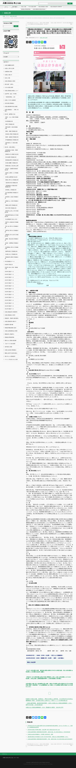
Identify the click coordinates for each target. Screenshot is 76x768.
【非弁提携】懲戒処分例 (10, 157)
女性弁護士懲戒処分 (9, 103)
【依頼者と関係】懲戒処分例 (11, 134)
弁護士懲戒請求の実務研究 (11, 312)
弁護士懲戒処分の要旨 (10, 81)
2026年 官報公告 (9, 264)
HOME (4, 16)
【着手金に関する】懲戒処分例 (11, 231)
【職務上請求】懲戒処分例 (11, 205)
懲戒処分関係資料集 (9, 337)
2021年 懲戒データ (9, 283)
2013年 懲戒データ (9, 306)
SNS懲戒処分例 (9, 121)
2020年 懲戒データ (9, 285)
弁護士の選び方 (8, 74)
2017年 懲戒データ (9, 294)
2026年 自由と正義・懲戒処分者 (11, 268)
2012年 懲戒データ (9, 308)
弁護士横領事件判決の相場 (11, 106)
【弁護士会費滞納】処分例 (11, 177)
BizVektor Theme (38, 764)
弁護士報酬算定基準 (9, 65)
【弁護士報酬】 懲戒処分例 (11, 162)
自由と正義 (7, 78)
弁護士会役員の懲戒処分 (10, 350)
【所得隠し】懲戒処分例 (10, 189)
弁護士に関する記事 (13, 16)
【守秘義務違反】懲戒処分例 (11, 139)
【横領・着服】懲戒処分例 (11, 131)
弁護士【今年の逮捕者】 (10, 100)
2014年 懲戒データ (9, 303)
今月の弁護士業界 (9, 87)
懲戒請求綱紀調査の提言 (10, 327)
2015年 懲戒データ (9, 300)
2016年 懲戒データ (9, 297)
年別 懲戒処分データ (9, 261)
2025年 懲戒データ (9, 271)
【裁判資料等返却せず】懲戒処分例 (11, 215)
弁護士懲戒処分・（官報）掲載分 (11, 110)
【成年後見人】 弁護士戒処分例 (11, 143)
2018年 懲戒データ (9, 291)
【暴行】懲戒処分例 (9, 124)
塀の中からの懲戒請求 (10, 356)
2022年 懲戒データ (9, 280)
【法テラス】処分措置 (10, 343)
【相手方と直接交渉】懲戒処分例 (11, 223)
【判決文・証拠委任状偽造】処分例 (11, 169)
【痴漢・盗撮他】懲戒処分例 (11, 137)
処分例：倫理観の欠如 (10, 114)
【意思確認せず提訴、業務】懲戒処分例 (11, 150)
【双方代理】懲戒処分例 (10, 208)
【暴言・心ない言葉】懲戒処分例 (11, 118)
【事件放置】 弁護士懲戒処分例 (11, 127)
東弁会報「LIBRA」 (9, 84)
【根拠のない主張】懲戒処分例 (11, 201)
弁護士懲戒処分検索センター (11, 90)
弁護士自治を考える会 (12, 3)
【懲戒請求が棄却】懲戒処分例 (11, 257)
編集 (42, 672)
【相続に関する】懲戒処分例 (11, 179)
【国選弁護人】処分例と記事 (11, 165)
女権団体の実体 (8, 71)
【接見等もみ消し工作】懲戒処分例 (11, 211)
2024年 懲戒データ (9, 274)
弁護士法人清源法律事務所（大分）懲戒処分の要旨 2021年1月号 (44, 707)
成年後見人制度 (8, 346)
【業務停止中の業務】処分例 (11, 154)
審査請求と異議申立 (9, 334)
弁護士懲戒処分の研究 (10, 315)
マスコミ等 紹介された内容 (11, 359)
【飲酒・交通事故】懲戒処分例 (11, 243)
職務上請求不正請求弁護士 (11, 353)
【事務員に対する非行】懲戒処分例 (11, 235)
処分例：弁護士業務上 (10, 147)
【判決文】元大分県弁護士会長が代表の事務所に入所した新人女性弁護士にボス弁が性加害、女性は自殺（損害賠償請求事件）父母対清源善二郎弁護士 (48, 677)
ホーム (5, 754)
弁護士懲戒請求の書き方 (10, 321)
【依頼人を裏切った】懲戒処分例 (11, 173)
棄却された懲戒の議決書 (10, 340)
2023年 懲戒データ (9, 277)
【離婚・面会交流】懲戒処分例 (11, 239)
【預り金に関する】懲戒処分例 (11, 227)
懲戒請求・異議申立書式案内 (11, 318)
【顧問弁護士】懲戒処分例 (11, 251)
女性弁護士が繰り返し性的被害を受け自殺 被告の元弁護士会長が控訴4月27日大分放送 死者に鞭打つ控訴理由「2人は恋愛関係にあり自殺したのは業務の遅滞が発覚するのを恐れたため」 (50, 685)
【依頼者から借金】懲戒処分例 (11, 197)
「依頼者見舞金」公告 (10, 97)
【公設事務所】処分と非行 (11, 219)
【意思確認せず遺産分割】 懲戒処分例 (11, 186)
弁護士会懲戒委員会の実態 (11, 331)
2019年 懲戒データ (9, 288)
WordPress (31, 764)
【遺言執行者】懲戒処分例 (11, 182)
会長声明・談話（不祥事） (11, 93)
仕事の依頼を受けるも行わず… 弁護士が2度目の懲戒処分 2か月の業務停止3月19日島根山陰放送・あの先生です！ (37, 24)
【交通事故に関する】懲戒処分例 (11, 248)
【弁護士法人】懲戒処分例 (11, 254)
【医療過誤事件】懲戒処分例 (11, 160)
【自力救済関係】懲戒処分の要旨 (11, 193)
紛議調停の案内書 (9, 324)
